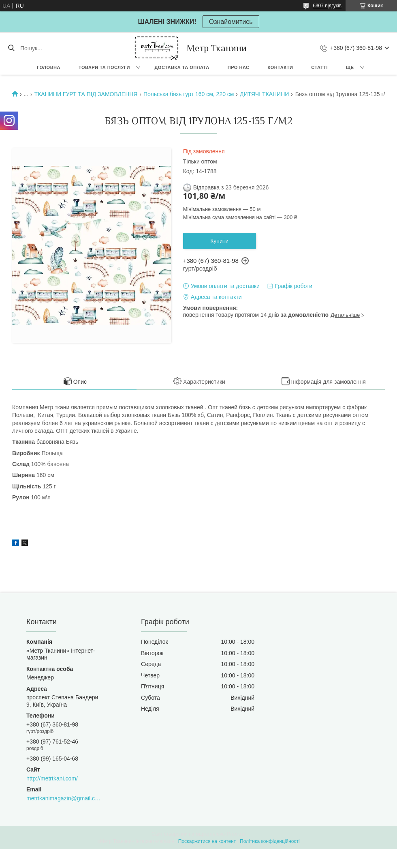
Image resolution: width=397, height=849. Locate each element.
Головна (48, 67)
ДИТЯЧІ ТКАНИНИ (264, 94)
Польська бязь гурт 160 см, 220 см (188, 94)
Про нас (239, 67)
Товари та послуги (104, 67)
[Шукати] (11, 48)
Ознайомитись (231, 21)
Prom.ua (236, 834)
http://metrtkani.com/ (52, 778)
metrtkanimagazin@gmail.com (63, 798)
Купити (219, 241)
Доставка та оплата (182, 67)
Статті (319, 67)
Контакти (280, 67)
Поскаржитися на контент (207, 841)
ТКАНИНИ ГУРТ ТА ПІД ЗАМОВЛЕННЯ (86, 94)
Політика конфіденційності (270, 841)
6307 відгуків (327, 6)
